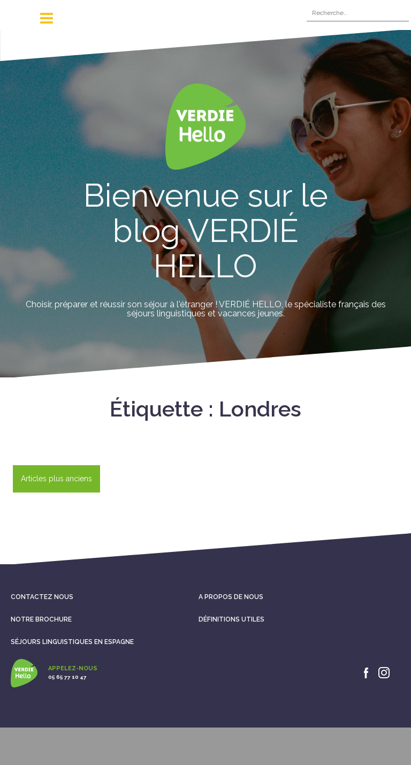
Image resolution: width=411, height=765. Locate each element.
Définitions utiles (231, 619)
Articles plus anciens (56, 478)
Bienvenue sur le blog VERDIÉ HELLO (205, 231)
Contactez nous (42, 597)
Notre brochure (41, 619)
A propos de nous (231, 597)
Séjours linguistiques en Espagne (72, 642)
